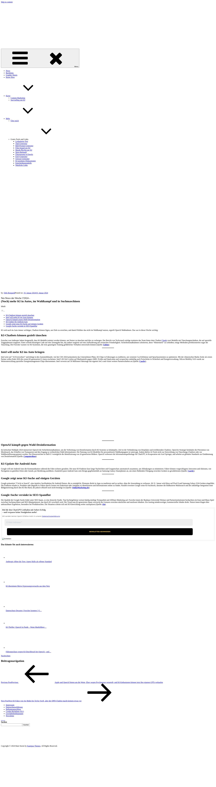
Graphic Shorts (11, 75)
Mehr (26, 119)
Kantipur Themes (33, 746)
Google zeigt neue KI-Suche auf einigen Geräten (24, 324)
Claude (164, 340)
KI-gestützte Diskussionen (25, 161)
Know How (10, 77)
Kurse (26, 96)
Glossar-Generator (22, 159)
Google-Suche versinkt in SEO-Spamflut (21, 326)
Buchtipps (10, 73)
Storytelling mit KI (18, 100)
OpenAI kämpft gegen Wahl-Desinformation (23, 320)
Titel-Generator (21, 144)
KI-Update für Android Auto (17, 322)
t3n (103, 504)
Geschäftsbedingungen (14, 714)
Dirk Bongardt (9, 293)
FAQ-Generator (21, 157)
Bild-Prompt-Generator (24, 146)
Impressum (10, 705)
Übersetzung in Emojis (24, 154)
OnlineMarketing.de (80, 488)
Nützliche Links (21, 165)
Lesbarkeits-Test (21, 141)
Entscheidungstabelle (23, 163)
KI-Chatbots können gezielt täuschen (20, 315)
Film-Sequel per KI (22, 148)
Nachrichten (5, 656)
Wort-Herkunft (21, 152)
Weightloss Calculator (3, 720)
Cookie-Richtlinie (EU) (15, 711)
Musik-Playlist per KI (23, 150)
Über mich (15, 121)
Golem (105, 345)
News (8, 71)
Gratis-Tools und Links (37, 139)
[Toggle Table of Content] (3, 311)
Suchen (4, 722)
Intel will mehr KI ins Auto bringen (19, 317)
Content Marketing (18, 98)
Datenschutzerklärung (51, 516)
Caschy (142, 361)
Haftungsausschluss (13, 709)
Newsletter (10, 716)
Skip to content (7, 2)
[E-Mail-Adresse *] (99, 522)
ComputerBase (30, 456)
